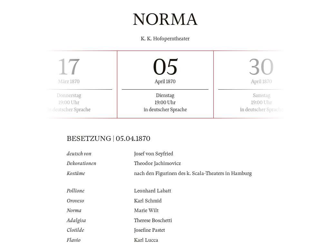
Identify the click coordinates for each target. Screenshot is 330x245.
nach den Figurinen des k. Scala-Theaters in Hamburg (193, 173)
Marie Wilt (146, 210)
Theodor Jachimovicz (157, 163)
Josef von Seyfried (153, 154)
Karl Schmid (148, 201)
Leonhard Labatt (152, 191)
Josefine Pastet (149, 230)
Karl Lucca (146, 240)
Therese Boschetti (153, 220)
